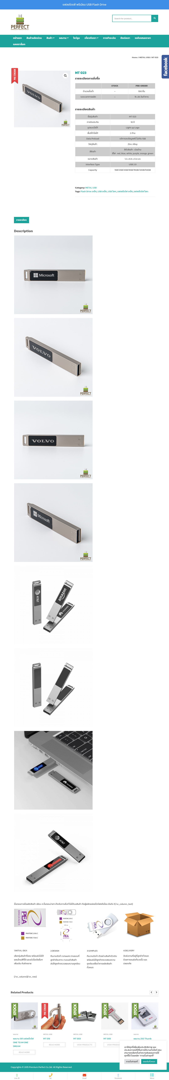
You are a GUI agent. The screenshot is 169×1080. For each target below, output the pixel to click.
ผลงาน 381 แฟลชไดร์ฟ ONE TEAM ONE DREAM (23, 1042)
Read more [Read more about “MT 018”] (54, 1044)
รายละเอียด (21, 220)
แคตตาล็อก (19, 44)
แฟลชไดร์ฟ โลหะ (141, 191)
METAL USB (144, 57)
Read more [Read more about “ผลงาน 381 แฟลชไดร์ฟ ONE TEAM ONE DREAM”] (24, 1052)
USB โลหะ (112, 191)
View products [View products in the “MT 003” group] (84, 1044)
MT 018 (46, 1038)
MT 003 (77, 1038)
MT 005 (107, 1038)
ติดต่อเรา (125, 38)
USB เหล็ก (102, 191)
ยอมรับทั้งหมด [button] (149, 1061)
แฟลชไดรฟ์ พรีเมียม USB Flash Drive (84, 4)
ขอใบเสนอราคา (143, 38)
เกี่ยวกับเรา (91, 38)
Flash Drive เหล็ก (88, 191)
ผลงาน (64, 38)
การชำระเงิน (109, 38)
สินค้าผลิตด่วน (34, 38)
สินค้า (50, 38)
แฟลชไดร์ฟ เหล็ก (125, 191)
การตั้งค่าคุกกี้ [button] (132, 1061)
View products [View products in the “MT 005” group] (114, 1044)
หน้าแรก (17, 38)
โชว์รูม (76, 38)
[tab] (21, 220)
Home (134, 57)
